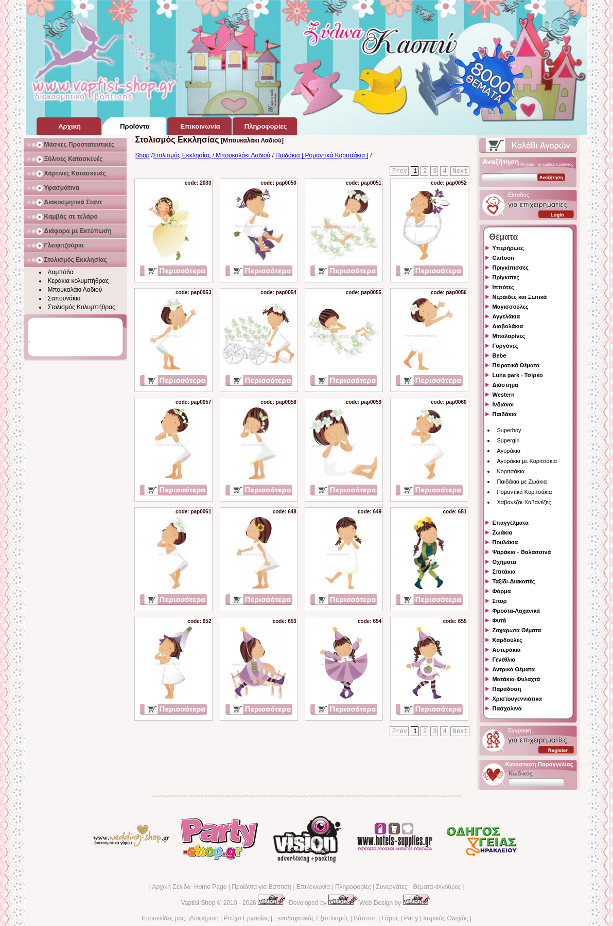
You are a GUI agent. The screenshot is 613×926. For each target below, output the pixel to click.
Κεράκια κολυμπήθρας (78, 280)
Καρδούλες (507, 640)
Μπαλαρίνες (509, 336)
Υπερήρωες (508, 248)
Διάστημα (505, 385)
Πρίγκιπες (506, 277)
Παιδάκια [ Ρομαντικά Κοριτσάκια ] (322, 155)
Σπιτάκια (504, 571)
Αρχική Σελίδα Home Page (189, 887)
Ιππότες (503, 287)
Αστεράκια (507, 650)
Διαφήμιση (204, 918)
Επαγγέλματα (511, 523)
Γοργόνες (505, 346)
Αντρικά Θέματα (514, 669)
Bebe (499, 355)
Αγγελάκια (506, 316)
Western (504, 394)
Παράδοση (507, 689)
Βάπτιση (365, 918)
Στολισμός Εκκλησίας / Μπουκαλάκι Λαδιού (211, 155)
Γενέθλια (504, 659)
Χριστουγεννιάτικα (517, 699)
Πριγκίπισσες (511, 267)
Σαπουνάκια (64, 298)
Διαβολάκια (508, 326)
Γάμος (390, 918)
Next (460, 171)
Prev (399, 171)
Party (411, 918)
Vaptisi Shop (198, 902)
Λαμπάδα (61, 272)
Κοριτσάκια (511, 471)
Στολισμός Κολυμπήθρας (81, 307)
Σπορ (500, 601)
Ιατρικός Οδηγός (445, 918)
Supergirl (508, 440)
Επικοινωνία (313, 887)
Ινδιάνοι (503, 404)
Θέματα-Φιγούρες (436, 887)
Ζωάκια (503, 532)
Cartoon (503, 258)
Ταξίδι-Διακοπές (514, 581)
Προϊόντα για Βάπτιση (261, 887)
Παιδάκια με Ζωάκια (522, 481)
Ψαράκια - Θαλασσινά (522, 552)
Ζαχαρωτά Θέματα (517, 630)
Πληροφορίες (353, 887)
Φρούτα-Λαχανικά (516, 611)
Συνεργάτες (392, 887)
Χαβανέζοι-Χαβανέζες (524, 502)
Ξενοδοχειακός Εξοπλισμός (311, 918)
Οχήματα (504, 562)
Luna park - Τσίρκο (518, 375)
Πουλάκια (505, 542)
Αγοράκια (509, 451)
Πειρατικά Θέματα (516, 365)
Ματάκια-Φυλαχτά (516, 679)
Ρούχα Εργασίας (246, 918)
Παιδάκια (505, 414)
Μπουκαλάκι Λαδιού (75, 289)
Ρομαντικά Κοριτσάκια (524, 492)
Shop (142, 155)
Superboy (509, 430)
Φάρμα (502, 591)
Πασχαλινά (507, 708)
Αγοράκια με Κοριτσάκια (527, 461)
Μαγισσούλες (511, 307)
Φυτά (499, 620)
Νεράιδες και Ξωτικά (520, 297)
